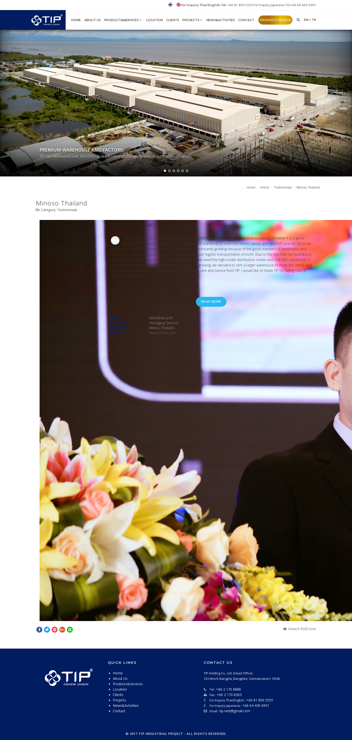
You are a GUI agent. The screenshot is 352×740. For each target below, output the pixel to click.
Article (264, 187)
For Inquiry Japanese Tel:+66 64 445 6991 (285, 5)
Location (154, 20)
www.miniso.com (162, 332)
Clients (172, 20)
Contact (246, 20)
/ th (312, 20)
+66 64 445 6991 (255, 705)
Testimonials (283, 187)
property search (275, 20)
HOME (76, 20)
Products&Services (123, 20)
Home (251, 187)
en (306, 20)
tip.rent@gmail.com (235, 711)
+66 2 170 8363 (229, 694)
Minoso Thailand (308, 187)
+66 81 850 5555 (241, 5)
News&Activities (220, 20)
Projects (192, 20)
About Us (92, 20)
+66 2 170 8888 (228, 689)
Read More (211, 301)
